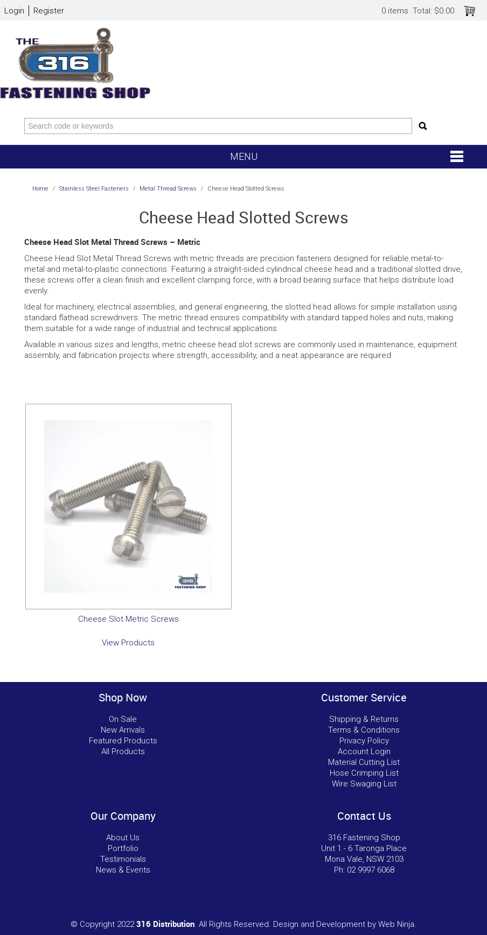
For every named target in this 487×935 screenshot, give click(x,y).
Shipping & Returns (364, 719)
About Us (123, 837)
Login (14, 11)
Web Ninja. (397, 924)
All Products (123, 751)
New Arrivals (123, 730)
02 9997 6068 (370, 870)
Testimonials (123, 859)
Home (40, 188)
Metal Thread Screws (168, 188)
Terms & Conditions (364, 730)
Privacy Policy (364, 741)
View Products (128, 643)
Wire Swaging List (364, 784)
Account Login (364, 751)
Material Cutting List (364, 762)
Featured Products (123, 741)
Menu (244, 156)
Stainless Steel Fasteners (94, 188)
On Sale (123, 719)
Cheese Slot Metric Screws (128, 619)
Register (48, 11)
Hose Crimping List (364, 773)
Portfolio (123, 848)
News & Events (123, 870)
